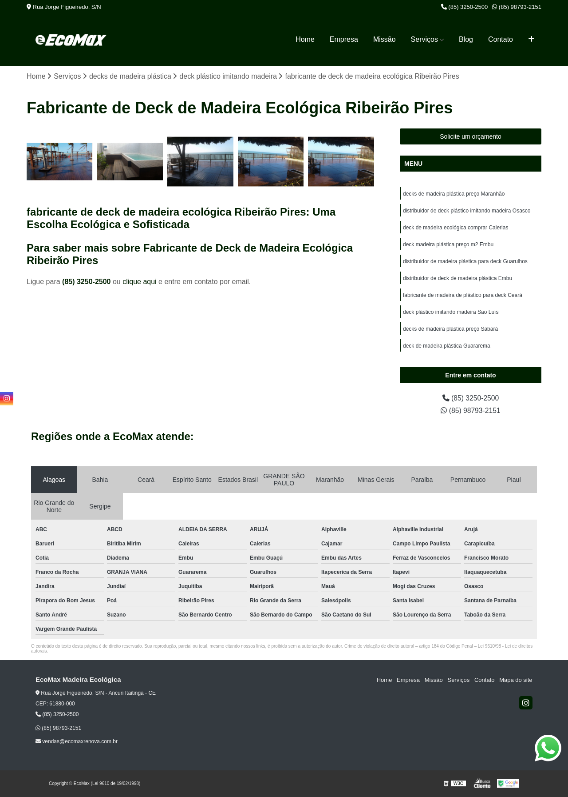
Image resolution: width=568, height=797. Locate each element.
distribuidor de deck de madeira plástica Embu (457, 279)
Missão (384, 39)
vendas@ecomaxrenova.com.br (77, 741)
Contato (500, 39)
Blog (466, 39)
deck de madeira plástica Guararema (446, 346)
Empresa (344, 39)
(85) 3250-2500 (464, 7)
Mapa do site (515, 680)
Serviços (424, 39)
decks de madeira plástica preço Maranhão (454, 194)
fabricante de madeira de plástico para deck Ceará (462, 295)
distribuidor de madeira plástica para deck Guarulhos (465, 262)
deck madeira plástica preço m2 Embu (448, 245)
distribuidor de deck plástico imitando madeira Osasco (466, 211)
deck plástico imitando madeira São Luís (450, 312)
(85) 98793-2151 (516, 7)
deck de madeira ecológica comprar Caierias (455, 228)
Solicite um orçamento (470, 136)
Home (305, 39)
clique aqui (139, 281)
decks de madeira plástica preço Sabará (450, 329)
